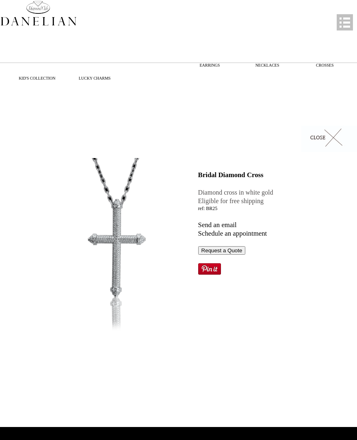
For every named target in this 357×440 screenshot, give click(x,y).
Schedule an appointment (232, 233)
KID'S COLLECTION (37, 78)
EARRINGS (209, 65)
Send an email (217, 225)
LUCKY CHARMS (95, 78)
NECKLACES (267, 65)
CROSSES (324, 65)
